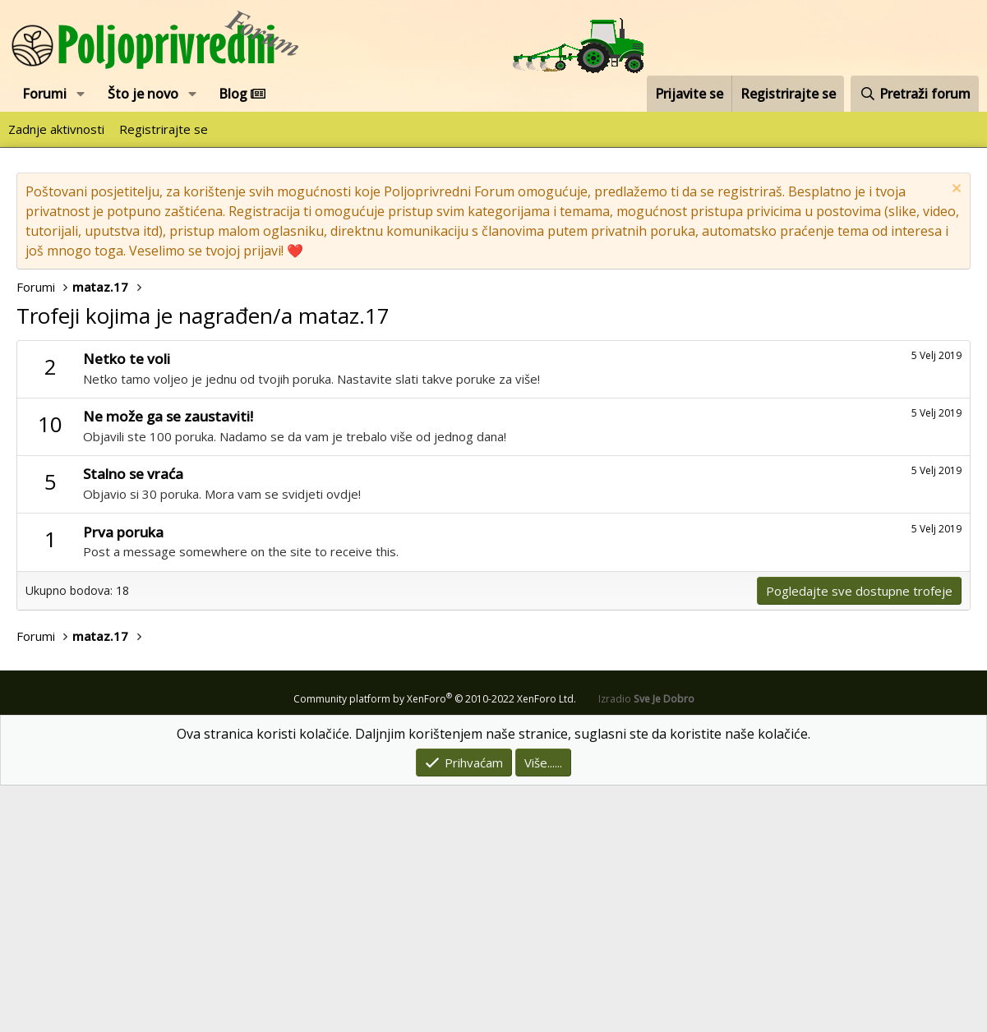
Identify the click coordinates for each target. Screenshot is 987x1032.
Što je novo (143, 94)
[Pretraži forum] (915, 94)
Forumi (44, 94)
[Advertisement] (493, 463)
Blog (242, 94)
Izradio (646, 945)
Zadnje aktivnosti (56, 129)
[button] (81, 94)
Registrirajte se (163, 129)
